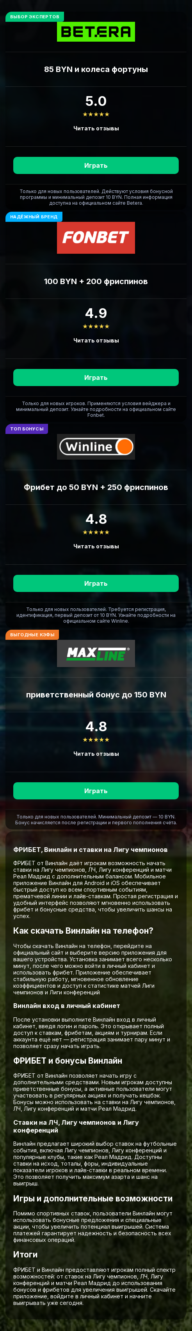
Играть (96, 165)
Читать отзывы (96, 128)
